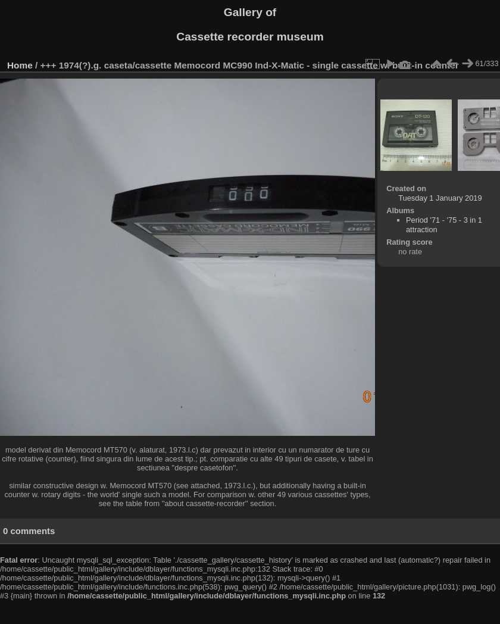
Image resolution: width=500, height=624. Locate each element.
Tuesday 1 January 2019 (440, 198)
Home (20, 65)
